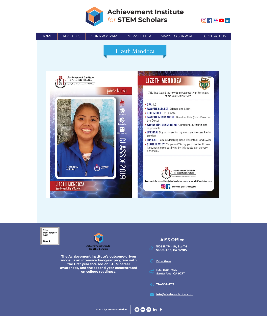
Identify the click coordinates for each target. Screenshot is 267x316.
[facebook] (160, 309)
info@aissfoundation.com (174, 294)
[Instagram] (203, 20)
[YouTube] (136, 309)
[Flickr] (142, 309)
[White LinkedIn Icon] (154, 309)
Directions (163, 261)
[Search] (226, 20)
